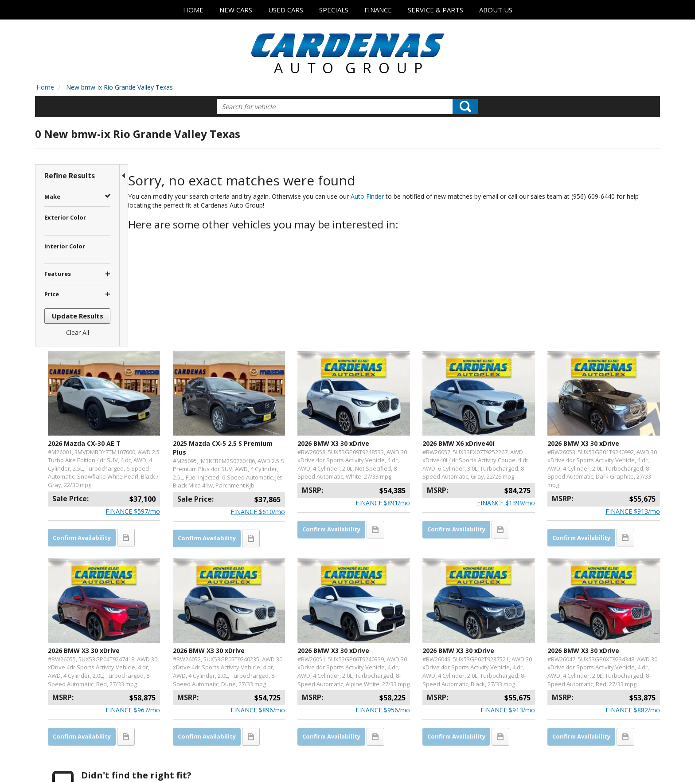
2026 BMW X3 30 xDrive (387, 327)
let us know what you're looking (229, 673)
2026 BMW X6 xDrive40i (494, 327)
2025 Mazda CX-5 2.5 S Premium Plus (279, 332)
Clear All (77, 332)
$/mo (207, 404)
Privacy (158, 759)
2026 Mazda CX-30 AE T (175, 327)
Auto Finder (377, 196)
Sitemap (185, 759)
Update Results (77, 315)
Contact (131, 759)
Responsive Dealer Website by (618, 761)
